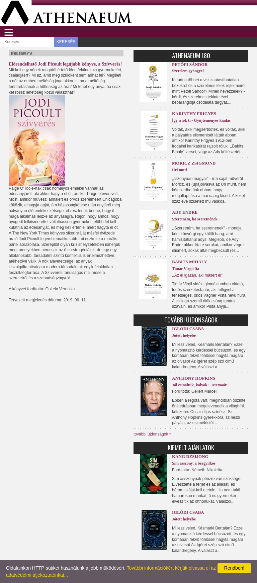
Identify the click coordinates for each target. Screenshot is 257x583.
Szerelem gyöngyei (188, 71)
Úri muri (179, 170)
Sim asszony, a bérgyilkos (194, 463)
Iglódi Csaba (188, 328)
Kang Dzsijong (190, 456)
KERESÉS (66, 41)
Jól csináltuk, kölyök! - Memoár (199, 385)
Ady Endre (184, 212)
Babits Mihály (189, 261)
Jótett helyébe (184, 335)
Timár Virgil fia (185, 268)
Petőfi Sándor (190, 64)
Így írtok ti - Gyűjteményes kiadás (201, 120)
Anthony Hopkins (193, 378)
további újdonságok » (152, 434)
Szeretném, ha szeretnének (195, 219)
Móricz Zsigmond (194, 163)
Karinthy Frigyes (194, 113)
